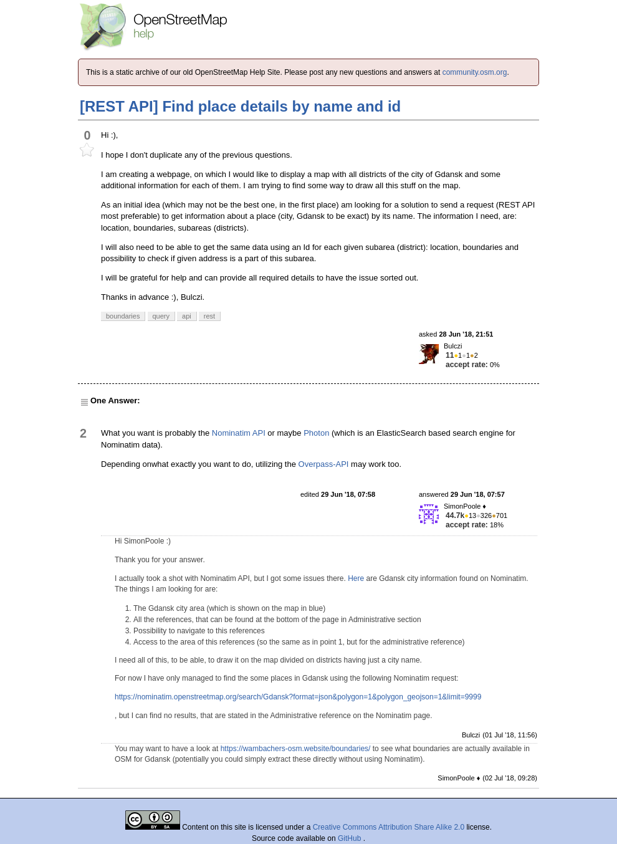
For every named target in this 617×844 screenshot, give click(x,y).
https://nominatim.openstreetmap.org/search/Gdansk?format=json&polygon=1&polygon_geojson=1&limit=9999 (298, 697)
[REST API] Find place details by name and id (240, 106)
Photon (316, 433)
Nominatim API (238, 433)
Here (356, 578)
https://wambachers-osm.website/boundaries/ (296, 748)
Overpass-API (324, 464)
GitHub (350, 838)
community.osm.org (474, 72)
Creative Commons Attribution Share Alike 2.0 (388, 827)
